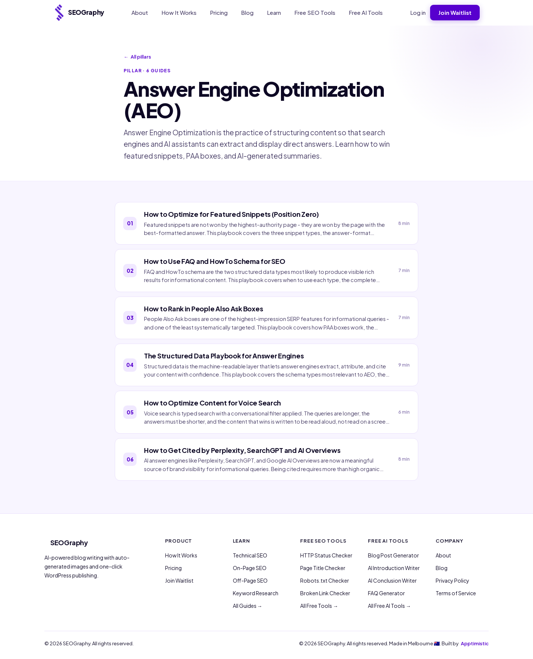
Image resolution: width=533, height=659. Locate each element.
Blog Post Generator (393, 555)
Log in (418, 12)
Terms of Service (456, 593)
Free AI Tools (366, 12)
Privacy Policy (452, 580)
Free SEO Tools (314, 12)
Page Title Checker (322, 567)
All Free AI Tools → (389, 605)
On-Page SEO (249, 567)
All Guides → (247, 605)
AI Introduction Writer (394, 567)
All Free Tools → (319, 605)
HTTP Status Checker (326, 555)
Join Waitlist (455, 12)
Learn (274, 12)
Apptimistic (475, 643)
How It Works (179, 12)
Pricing (219, 12)
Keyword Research (255, 593)
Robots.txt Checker (324, 580)
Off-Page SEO (250, 580)
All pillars (137, 57)
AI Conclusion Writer (392, 580)
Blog (247, 12)
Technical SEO (250, 555)
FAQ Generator (386, 593)
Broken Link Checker (325, 593)
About (139, 12)
